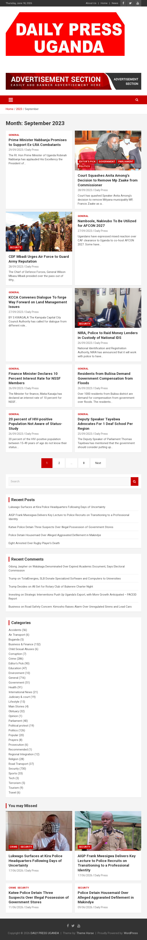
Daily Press (32, 149)
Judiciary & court (19, 697)
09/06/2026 (85, 907)
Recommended (18, 749)
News (115, 3)
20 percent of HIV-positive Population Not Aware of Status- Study (35, 424)
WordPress (131, 933)
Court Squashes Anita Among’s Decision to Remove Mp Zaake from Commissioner (108, 180)
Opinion (13, 716)
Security (15, 247)
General (14, 135)
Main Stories (16, 706)
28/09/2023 (85, 190)
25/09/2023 (85, 433)
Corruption (15, 654)
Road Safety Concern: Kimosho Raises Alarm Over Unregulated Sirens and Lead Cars (78, 606)
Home (104, 3)
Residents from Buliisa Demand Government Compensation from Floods (105, 378)
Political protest (18, 725)
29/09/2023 (16, 149)
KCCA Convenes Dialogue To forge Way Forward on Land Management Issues (38, 302)
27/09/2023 (85, 230)
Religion (13, 759)
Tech (12, 778)
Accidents (15, 630)
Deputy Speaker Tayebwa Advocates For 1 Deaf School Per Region (105, 424)
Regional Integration (21, 754)
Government (107, 161)
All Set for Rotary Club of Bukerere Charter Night (62, 586)
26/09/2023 (85, 342)
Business (14, 606)
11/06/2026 (16, 907)
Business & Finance (21, 644)
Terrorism (15, 783)
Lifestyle (14, 701)
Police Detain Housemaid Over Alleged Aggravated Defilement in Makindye (55, 535)
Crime (12, 658)
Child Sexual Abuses (21, 649)
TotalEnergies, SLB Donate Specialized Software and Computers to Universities (71, 578)
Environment (16, 673)
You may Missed (22, 805)
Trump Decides (18, 586)
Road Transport (18, 764)
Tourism (14, 787)
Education (15, 668)
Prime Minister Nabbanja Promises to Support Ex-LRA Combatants (38, 142)
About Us (91, 3)
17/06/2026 (16, 870)
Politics (84, 166)
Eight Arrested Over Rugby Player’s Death (34, 543)
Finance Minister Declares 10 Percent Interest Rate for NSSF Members (35, 378)
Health (13, 687)
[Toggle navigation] (11, 99)
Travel (12, 792)
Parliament (125, 161)
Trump (13, 578)
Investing (14, 594)
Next (98, 463)
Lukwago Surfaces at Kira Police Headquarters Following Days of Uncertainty (57, 507)
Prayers (13, 740)
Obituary (14, 711)
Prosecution (16, 744)
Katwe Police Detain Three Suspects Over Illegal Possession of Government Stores (61, 527)
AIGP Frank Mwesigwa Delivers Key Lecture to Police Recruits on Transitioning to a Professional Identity (107, 863)
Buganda (14, 639)
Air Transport (17, 634)
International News (20, 692)
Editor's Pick (87, 161)
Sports (13, 773)
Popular (13, 735)
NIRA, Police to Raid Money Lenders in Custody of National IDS (108, 335)
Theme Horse (85, 933)
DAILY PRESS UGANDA (45, 60)
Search (134, 481)
